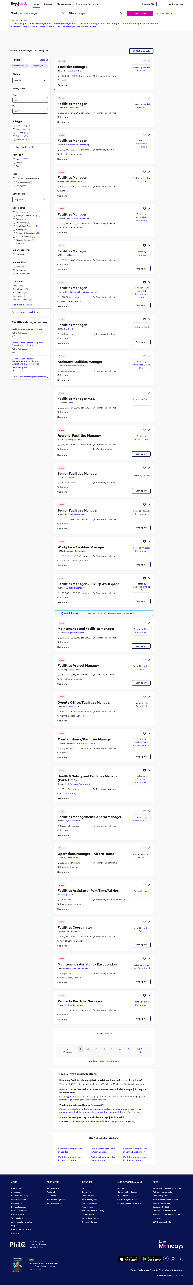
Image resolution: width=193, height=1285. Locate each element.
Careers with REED (161, 1207)
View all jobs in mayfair (25, 312)
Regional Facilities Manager (79, 436)
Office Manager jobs (40, 23)
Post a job (51, 1192)
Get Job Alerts (70, 613)
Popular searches (19, 1210)
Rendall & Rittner (74, 71)
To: (13, 106)
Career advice (17, 1214)
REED (156, 1182)
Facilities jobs (114, 23)
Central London (20, 289)
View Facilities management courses (31, 376)
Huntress (72, 255)
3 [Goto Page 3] (96, 1048)
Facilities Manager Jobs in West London (76, 26)
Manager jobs (21, 23)
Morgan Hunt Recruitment (77, 968)
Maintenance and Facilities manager (86, 629)
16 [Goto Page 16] (129, 1048)
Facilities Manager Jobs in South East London (135, 1150)
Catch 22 (71, 402)
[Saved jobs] (176, 4)
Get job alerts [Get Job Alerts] (141, 51)
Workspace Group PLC (76, 366)
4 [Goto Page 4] (104, 1048)
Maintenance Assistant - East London (87, 964)
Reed (70, 329)
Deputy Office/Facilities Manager (84, 702)
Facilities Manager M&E (76, 399)
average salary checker (87, 1121)
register (81, 1099)
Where (72, 13)
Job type (17, 121)
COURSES (87, 1182)
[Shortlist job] (144, 61)
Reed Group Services (162, 1196)
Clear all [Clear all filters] (44, 59)
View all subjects (89, 1199)
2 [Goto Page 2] (88, 1048)
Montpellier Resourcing (78, 144)
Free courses (87, 1207)
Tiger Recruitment (76, 632)
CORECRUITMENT (76, 588)
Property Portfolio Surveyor (80, 1001)
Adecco (71, 477)
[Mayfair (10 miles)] (39, 66)
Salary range (18, 88)
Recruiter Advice (54, 1203)
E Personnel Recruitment (79, 784)
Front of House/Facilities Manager (85, 739)
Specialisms (18, 207)
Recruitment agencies (56, 1199)
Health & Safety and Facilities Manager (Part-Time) (88, 778)
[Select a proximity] (30, 80)
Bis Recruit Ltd (72, 706)
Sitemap (15, 1233)
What (14, 13)
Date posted (18, 193)
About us (121, 1188)
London (17, 285)
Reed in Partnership (161, 1203)
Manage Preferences (139, 1270)
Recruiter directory (19, 1196)
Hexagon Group (75, 439)
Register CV (148, 4)
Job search (16, 1192)
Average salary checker (21, 1222)
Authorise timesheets (162, 1192)
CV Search (51, 1196)
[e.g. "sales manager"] (42, 13)
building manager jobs (85, 1112)
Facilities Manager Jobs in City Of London (135, 1159)
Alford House (72, 857)
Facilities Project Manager (78, 665)
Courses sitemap (89, 1222)
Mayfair (44, 50)
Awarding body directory (93, 1210)
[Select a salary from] (30, 100)
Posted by (17, 154)
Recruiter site (53, 1188)
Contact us (16, 1188)
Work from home (18, 1199)
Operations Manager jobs (91, 23)
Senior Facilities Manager (78, 473)
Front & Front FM (74, 181)
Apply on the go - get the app (104, 1061)
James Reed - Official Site (164, 1210)
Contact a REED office (21, 1229)
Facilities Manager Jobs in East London (103, 1159)
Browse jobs (164, 13)
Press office (122, 1196)
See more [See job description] (64, 85)
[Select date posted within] (30, 199)
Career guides (88, 1214)
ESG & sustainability (162, 1222)
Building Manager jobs (65, 23)
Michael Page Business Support (82, 743)
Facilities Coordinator (75, 927)
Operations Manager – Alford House (86, 854)
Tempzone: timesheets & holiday (167, 1188)
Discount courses (89, 1203)
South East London (22, 299)
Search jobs (140, 13)
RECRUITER (53, 1182)
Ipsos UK (69, 894)
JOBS (14, 1182)
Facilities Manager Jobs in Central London (32, 26)
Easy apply (141, 268)
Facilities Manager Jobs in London (140, 23)
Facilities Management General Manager (90, 817)
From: (14, 95)
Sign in (71, 1099)
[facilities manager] (21, 66)
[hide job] (149, 61)
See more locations (22, 304)
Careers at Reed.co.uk (127, 1192)
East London (19, 296)
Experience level (21, 250)
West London (19, 292)
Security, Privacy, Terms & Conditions (166, 1270)
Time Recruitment (76, 1005)
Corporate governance (127, 1199)
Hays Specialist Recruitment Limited (81, 292)
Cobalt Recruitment (76, 514)
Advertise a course (90, 1218)
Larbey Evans (74, 669)
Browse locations (18, 1207)
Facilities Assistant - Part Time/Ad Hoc (88, 891)
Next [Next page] (139, 1050)
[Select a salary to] (30, 111)
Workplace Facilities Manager (81, 547)
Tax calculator (17, 1218)
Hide (14, 174)
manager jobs (127, 1109)
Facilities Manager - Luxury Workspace (88, 584)
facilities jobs (134, 1112)
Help (13, 1225)
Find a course (88, 1196)
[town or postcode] (100, 13)
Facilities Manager (23, 50)
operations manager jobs (110, 1112)
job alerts (73, 1096)
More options (19, 262)
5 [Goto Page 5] (112, 1048)
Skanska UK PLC (75, 821)
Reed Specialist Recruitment (165, 1199)
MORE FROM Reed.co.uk (129, 1182)
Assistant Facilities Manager (80, 362)
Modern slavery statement (129, 1203)
